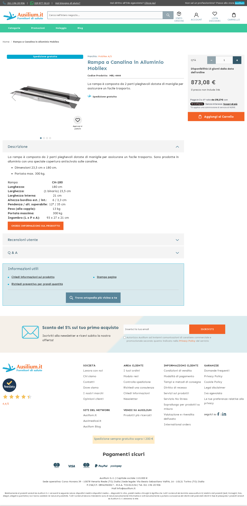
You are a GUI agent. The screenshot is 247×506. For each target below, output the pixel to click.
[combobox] (110, 15)
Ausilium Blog (92, 426)
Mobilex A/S (105, 56)
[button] (14, 97)
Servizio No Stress (175, 399)
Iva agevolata (213, 393)
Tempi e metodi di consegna (182, 382)
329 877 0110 (41, 3)
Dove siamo (91, 387)
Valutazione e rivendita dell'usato (179, 416)
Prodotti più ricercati (137, 415)
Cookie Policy (213, 382)
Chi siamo (89, 376)
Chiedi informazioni (137, 393)
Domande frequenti (216, 370)
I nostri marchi (93, 393)
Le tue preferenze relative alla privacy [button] (224, 401)
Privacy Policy (187, 340)
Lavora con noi (93, 370)
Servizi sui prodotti (176, 393)
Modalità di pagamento (179, 376)
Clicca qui (150, 3)
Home (6, 41)
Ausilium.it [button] (90, 415)
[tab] (93, 146)
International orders (177, 424)
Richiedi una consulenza (139, 387)
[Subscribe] (207, 329)
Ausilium (239, 3)
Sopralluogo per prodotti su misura (182, 406)
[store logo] (23, 15)
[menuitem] (14, 28)
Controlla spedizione (137, 382)
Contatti (88, 382)
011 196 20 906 (16, 3)
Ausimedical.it (92, 420)
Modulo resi (131, 376)
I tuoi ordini (132, 370)
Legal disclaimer (214, 387)
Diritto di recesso (175, 387)
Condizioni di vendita (178, 370)
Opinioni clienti (93, 399)
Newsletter (131, 399)
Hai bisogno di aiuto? (67, 3)
